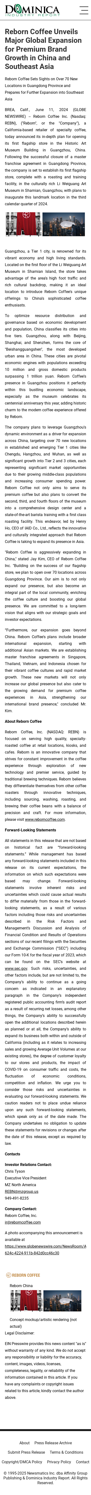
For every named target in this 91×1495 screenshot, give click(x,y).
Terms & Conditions (66, 1452)
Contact (82, 1462)
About (24, 1443)
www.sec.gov (16, 968)
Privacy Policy (59, 1462)
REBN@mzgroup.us (21, 1191)
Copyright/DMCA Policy (22, 1462)
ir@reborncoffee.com (23, 1222)
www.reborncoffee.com (45, 819)
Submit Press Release (26, 1452)
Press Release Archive (53, 1443)
